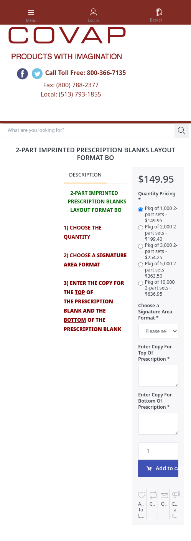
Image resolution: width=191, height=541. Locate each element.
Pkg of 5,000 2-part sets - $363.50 (161, 270)
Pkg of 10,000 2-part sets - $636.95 (160, 288)
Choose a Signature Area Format (155, 312)
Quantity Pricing (156, 194)
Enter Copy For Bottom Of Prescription (154, 401)
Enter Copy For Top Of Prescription (154, 353)
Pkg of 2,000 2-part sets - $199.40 (161, 233)
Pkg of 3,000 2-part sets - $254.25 (161, 251)
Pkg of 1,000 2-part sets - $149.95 (161, 214)
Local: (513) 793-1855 (71, 94)
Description (85, 174)
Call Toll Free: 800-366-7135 (85, 72)
